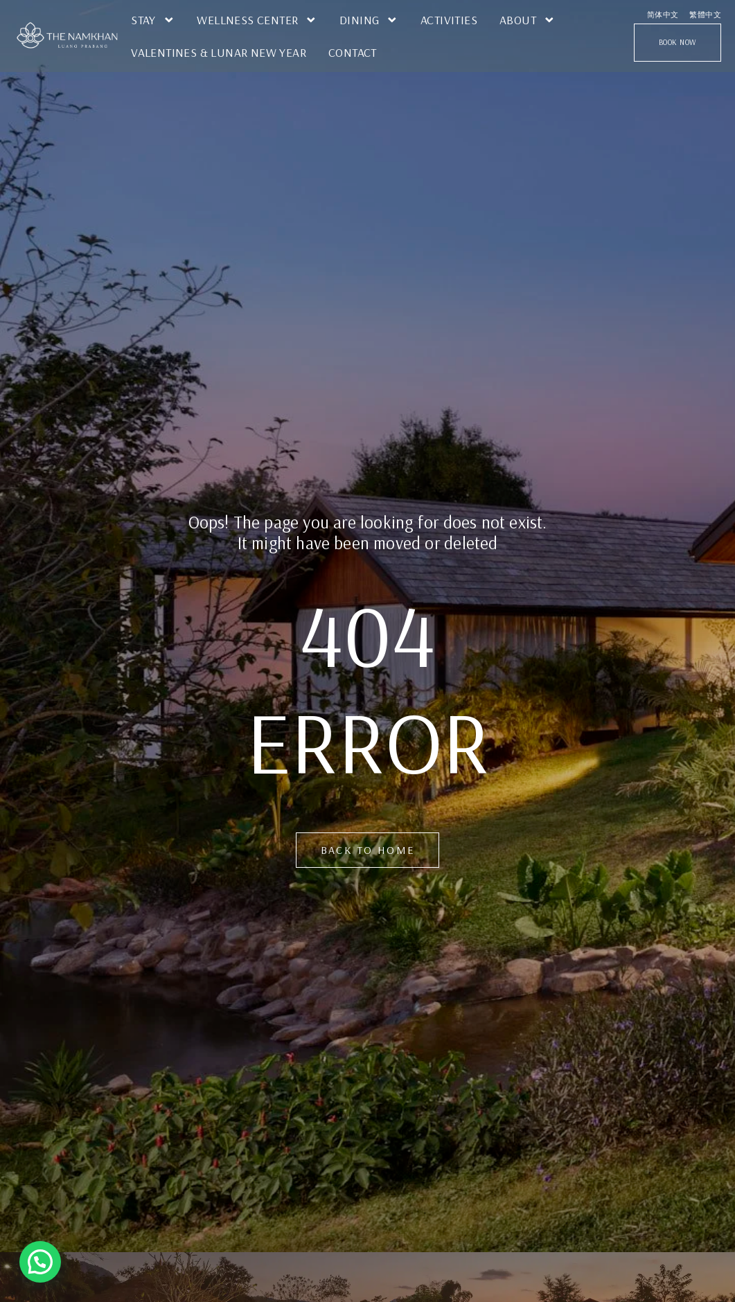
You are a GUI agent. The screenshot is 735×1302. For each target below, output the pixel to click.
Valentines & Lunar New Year (218, 52)
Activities (448, 19)
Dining (368, 20)
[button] (40, 1262)
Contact (352, 52)
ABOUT (527, 20)
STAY (153, 20)
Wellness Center (257, 20)
